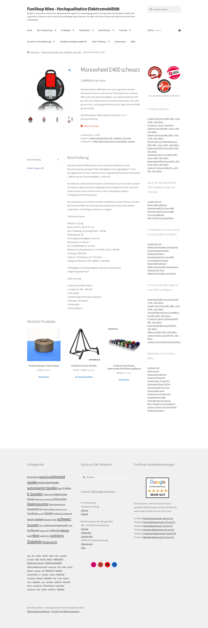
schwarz (131, 141)
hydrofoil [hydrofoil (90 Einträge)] (41, 514)
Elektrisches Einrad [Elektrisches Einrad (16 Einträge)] (35, 563)
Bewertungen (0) (35, 168)
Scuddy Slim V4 (154, 201)
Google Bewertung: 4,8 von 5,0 (158, 518)
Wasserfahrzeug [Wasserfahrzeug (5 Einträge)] (48, 586)
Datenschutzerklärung (38, 611)
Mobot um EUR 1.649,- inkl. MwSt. (162, 332)
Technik (123, 30)
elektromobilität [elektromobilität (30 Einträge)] (53, 562)
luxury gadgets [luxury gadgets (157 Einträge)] (36, 519)
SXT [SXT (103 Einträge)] (47, 531)
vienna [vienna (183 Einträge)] (64, 530)
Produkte (65, 30)
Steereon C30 (153, 368)
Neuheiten (84, 30)
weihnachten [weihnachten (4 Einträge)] (31, 589)
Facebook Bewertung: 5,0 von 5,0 (159, 522)
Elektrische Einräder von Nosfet (161, 273)
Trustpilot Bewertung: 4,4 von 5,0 (159, 533)
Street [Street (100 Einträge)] (70, 525)
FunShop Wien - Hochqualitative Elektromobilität (73, 9)
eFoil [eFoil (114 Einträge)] (51, 494)
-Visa (83, 547)
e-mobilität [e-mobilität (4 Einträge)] (63, 556)
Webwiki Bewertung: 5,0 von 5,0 (158, 537)
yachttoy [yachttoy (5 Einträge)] (44, 589)
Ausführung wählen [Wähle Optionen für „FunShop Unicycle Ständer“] (84, 377)
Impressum (120, 41)
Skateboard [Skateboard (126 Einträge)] (50, 525)
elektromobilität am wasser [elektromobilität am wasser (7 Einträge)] (37, 567)
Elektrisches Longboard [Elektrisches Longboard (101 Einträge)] (44, 499)
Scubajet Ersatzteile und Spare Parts (164, 342)
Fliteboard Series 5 (155, 254)
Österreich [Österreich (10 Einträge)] (61, 589)
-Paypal (84, 514)
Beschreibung (34, 159)
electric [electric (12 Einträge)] (49, 559)
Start (29, 30)
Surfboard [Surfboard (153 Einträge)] (33, 530)
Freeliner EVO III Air (155, 270)
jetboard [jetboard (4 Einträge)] (52, 574)
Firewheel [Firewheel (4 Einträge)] (37, 571)
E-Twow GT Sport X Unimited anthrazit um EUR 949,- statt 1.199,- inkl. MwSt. (163, 128)
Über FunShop (99, 41)
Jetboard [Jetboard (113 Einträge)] (58, 513)
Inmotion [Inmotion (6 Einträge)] (45, 574)
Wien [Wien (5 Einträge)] (38, 589)
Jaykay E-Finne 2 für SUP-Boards (162, 407)
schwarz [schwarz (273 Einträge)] (64, 519)
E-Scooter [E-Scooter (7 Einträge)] (30, 559)
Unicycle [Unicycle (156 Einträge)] (55, 530)
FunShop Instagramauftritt (73, 41)
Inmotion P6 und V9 (156, 377)
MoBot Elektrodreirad (157, 263)
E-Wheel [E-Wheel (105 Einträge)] (46, 494)
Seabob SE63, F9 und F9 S (158, 381)
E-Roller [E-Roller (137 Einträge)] (67, 488)
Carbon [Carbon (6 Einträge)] (38, 556)
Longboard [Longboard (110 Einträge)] (67, 513)
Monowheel (121, 141)
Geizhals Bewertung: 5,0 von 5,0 (158, 529)
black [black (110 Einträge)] (60, 488)
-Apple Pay (86, 532)
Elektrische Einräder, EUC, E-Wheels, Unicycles (61, 52)
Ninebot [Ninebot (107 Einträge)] (48, 520)
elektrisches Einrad (106, 141)
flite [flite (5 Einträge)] (43, 571)
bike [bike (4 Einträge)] (33, 556)
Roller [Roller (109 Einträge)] (54, 520)
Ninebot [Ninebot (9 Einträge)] (40, 578)
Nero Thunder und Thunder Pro (161, 404)
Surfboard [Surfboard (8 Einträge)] (58, 582)
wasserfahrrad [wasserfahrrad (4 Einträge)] (37, 586)
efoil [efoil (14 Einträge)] (37, 559)
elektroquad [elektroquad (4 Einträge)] (52, 567)
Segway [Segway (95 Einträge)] (41, 526)
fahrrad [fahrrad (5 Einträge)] (69, 567)
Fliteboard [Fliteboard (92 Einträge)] (51, 509)
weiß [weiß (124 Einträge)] (29, 535)
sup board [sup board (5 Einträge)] (49, 582)
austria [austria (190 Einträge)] (44, 477)
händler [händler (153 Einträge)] (49, 513)
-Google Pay (87, 536)
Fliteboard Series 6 (155, 410)
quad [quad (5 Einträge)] (54, 578)
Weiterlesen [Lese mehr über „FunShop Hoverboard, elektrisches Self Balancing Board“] (124, 379)
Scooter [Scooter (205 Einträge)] (33, 525)
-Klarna (84, 510)
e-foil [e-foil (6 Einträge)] (56, 556)
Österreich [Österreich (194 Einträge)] (49, 542)
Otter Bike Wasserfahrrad (158, 400)
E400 (95, 141)
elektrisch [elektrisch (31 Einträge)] (58, 559)
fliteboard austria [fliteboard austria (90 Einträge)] (61, 509)
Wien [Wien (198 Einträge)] (35, 535)
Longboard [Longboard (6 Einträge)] (31, 578)
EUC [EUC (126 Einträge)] (40, 509)
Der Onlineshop (44, 30)
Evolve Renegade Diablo (158, 250)
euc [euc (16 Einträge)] (59, 567)
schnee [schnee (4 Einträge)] (59, 578)
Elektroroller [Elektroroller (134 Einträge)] (60, 499)
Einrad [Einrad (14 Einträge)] (42, 559)
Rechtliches (104, 30)
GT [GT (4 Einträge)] (40, 574)
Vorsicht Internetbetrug (39, 41)
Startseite (35, 52)
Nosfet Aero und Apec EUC (159, 394)
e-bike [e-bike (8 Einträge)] (51, 556)
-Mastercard (87, 544)
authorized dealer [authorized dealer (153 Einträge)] (48, 482)
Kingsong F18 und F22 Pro (158, 384)
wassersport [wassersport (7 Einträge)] (59, 585)
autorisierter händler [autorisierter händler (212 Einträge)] (42, 488)
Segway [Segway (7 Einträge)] (66, 578)
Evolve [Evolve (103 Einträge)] (45, 509)
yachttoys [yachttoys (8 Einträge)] (52, 589)
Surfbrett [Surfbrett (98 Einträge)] (43, 531)
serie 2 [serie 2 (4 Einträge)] (29, 582)
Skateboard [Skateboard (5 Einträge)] (36, 582)
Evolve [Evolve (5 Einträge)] (64, 567)
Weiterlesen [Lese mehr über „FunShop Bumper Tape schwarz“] (44, 377)
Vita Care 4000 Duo (155, 215)
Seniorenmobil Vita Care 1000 (160, 211)
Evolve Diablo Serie (156, 391)
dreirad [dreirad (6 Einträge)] (45, 556)
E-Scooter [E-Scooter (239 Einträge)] (34, 493)
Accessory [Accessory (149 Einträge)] (33, 477)
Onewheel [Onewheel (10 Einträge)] (48, 578)
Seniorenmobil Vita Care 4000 (160, 208)
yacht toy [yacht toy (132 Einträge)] (44, 535)
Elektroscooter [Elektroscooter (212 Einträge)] (37, 504)
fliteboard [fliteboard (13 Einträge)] (49, 570)
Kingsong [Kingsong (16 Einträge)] (60, 574)
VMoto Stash (153, 371)
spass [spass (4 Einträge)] (43, 582)
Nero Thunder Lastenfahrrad (160, 218)
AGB (133, 41)
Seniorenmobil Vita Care (158, 387)
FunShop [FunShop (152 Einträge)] (32, 513)
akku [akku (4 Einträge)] (28, 556)
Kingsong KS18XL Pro (156, 374)
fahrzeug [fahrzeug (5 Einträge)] (30, 571)
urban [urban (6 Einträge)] (29, 586)
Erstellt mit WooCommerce (65, 611)
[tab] (44, 159)
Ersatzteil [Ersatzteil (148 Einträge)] (32, 509)
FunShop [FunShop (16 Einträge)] (58, 570)
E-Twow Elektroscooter (157, 260)
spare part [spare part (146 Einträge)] (62, 525)
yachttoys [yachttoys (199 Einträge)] (57, 535)
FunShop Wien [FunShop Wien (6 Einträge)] (32, 574)
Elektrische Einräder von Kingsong (162, 267)
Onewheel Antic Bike (156, 397)
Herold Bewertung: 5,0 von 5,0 (157, 525)
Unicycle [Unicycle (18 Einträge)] (66, 582)
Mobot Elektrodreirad (157, 205)
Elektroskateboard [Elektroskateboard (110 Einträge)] (57, 504)
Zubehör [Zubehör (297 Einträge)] (34, 541)
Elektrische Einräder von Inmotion (162, 247)
